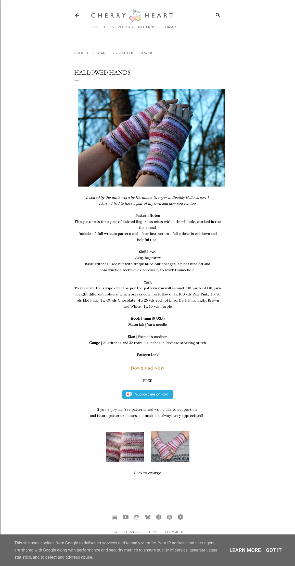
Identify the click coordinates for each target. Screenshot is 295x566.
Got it (274, 550)
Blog (109, 27)
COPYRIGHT (174, 532)
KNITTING (126, 53)
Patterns (146, 27)
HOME (95, 27)
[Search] (218, 14)
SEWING (146, 53)
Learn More (245, 550)
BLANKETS (105, 53)
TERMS (154, 532)
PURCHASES (133, 532)
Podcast (126, 27)
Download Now (147, 368)
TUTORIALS (168, 27)
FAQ (115, 532)
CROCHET (82, 53)
